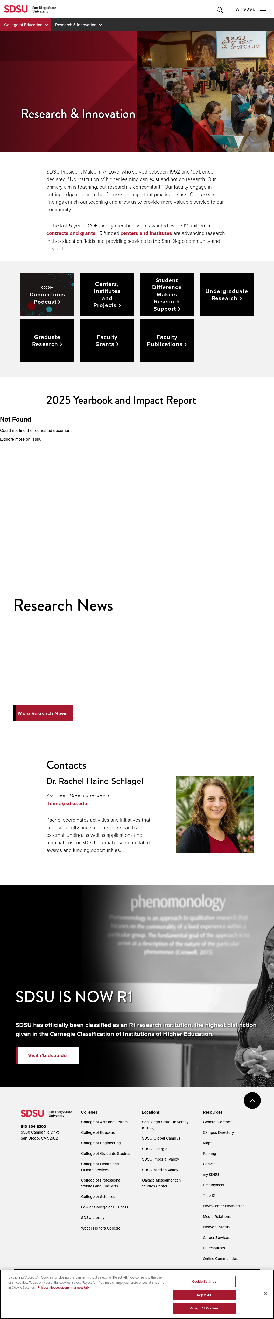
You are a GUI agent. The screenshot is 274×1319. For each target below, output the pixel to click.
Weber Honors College (100, 1228)
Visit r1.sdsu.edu (47, 1055)
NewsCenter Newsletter (223, 1205)
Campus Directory (218, 1132)
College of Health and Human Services (100, 1166)
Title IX (209, 1195)
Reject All (204, 1299)
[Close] (265, 1298)
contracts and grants (70, 233)
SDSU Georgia (154, 1148)
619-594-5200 (33, 1126)
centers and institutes (146, 233)
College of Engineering (101, 1142)
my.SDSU (211, 1174)
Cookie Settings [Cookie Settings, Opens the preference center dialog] (204, 1286)
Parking (209, 1153)
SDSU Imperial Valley (160, 1159)
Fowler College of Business (104, 1207)
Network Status (216, 1227)
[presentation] (88, 1112)
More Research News (43, 713)
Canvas (209, 1163)
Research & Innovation (75, 24)
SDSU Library (92, 1217)
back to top (252, 1100)
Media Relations (217, 1216)
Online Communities (220, 1258)
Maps (207, 1142)
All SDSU (251, 9)
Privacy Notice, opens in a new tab (63, 1292)
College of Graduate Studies (105, 1153)
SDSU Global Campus (161, 1138)
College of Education (23, 24)
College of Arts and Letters (104, 1121)
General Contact (217, 1121)
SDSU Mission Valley (160, 1169)
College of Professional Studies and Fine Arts (101, 1183)
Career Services (216, 1237)
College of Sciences (98, 1196)
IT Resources (214, 1248)
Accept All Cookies (204, 1313)
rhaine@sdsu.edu (67, 803)
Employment (213, 1184)
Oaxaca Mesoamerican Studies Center (161, 1183)
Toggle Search (220, 9)
